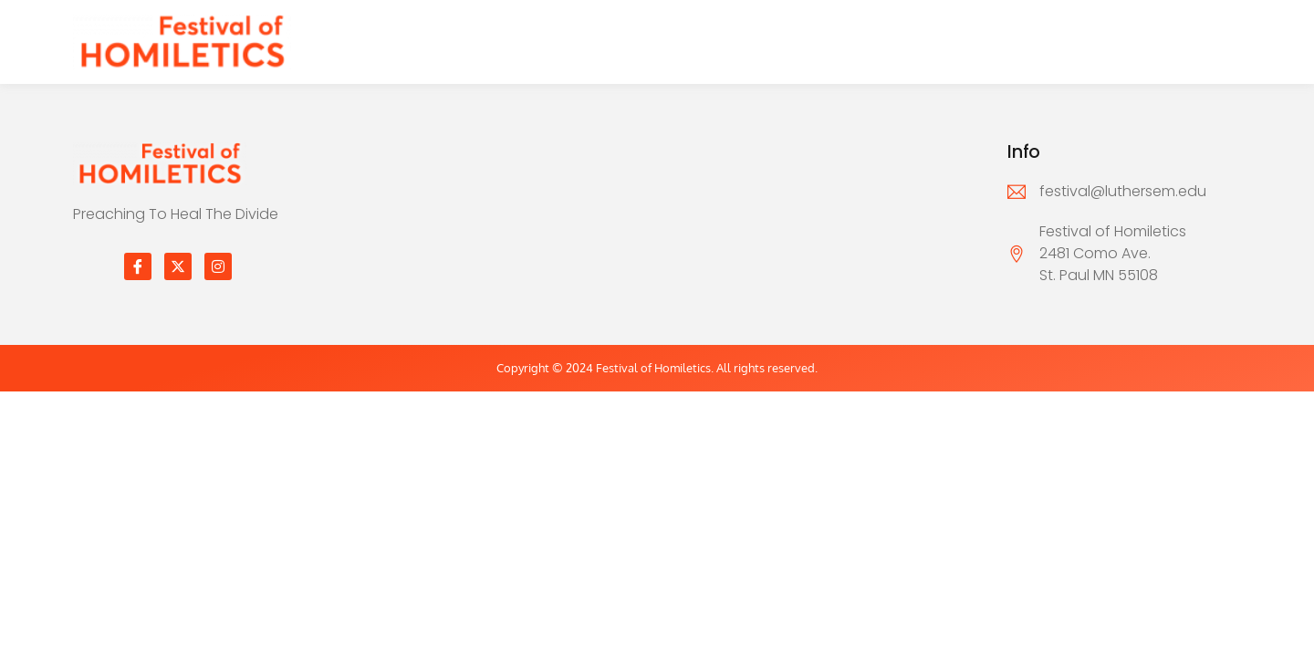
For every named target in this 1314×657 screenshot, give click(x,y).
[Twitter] (178, 266)
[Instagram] (218, 266)
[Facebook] (137, 266)
